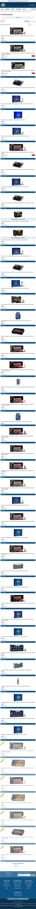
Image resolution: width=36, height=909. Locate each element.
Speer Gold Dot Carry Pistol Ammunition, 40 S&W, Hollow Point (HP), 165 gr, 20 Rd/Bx (17, 304)
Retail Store (6, 883)
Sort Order (29, 21)
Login (6, 888)
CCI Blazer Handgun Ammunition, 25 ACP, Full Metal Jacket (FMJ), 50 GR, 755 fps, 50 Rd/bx (18, 603)
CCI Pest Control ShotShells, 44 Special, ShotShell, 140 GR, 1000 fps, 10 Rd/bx (15, 256)
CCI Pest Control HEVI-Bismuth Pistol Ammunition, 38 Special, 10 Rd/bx (14, 537)
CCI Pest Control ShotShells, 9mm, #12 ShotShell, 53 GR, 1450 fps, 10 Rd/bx (15, 136)
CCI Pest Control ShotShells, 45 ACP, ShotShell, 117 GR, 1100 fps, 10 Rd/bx (15, 186)
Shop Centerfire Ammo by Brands (23, 11)
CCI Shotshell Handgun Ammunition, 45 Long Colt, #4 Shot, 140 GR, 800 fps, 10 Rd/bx (17, 272)
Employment (28, 885)
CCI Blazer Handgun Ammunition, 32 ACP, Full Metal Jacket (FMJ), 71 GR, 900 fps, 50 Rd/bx (18, 353)
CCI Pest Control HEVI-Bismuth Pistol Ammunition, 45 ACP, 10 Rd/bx (14, 734)
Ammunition (5, 11)
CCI (31, 11)
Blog (7, 886)
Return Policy (17, 886)
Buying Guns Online (17, 882)
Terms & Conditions (28, 882)
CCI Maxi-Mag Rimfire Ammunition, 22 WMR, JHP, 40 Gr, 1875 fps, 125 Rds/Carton (16, 421)
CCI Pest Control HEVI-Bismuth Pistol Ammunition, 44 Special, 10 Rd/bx (14, 587)
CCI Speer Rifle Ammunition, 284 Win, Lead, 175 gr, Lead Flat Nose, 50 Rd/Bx (15, 686)
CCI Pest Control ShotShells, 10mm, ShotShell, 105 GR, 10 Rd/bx (13, 119)
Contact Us (6, 882)
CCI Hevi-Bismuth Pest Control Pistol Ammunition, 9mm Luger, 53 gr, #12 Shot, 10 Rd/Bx (18, 702)
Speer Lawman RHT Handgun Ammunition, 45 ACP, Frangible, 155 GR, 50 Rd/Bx (16, 670)
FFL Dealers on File (17, 888)
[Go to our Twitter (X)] (9, 875)
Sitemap (29, 886)
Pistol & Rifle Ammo (12, 11)
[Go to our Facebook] (7, 875)
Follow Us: (8, 873)
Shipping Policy (17, 885)
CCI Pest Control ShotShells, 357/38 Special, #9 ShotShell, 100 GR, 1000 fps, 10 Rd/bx (17, 103)
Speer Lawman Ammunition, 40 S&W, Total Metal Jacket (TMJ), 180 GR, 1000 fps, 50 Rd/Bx (18, 718)
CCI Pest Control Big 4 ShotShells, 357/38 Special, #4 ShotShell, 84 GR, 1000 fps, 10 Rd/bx (18, 87)
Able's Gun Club (18, 894)
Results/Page (3, 21)
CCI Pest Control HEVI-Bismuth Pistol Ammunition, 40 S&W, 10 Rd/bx (14, 636)
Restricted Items (17, 883)
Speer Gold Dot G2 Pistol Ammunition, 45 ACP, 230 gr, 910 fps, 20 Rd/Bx (14, 239)
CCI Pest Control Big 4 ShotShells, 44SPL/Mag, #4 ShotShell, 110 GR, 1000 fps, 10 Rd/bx (17, 202)
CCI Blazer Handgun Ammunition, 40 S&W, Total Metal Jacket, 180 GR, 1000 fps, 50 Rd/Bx (18, 521)
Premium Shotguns (18, 895)
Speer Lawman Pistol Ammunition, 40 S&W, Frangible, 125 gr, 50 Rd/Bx (14, 570)
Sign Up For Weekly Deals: (24, 873)
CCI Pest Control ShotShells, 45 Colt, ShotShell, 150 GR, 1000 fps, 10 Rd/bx (15, 288)
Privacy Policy (29, 883)
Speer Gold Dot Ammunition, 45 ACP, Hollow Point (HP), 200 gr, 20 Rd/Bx (14, 221)
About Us (29, 888)
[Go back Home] (1, 11)
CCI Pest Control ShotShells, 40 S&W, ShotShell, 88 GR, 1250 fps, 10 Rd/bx (15, 505)
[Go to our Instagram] (11, 875)
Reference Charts (6, 885)
